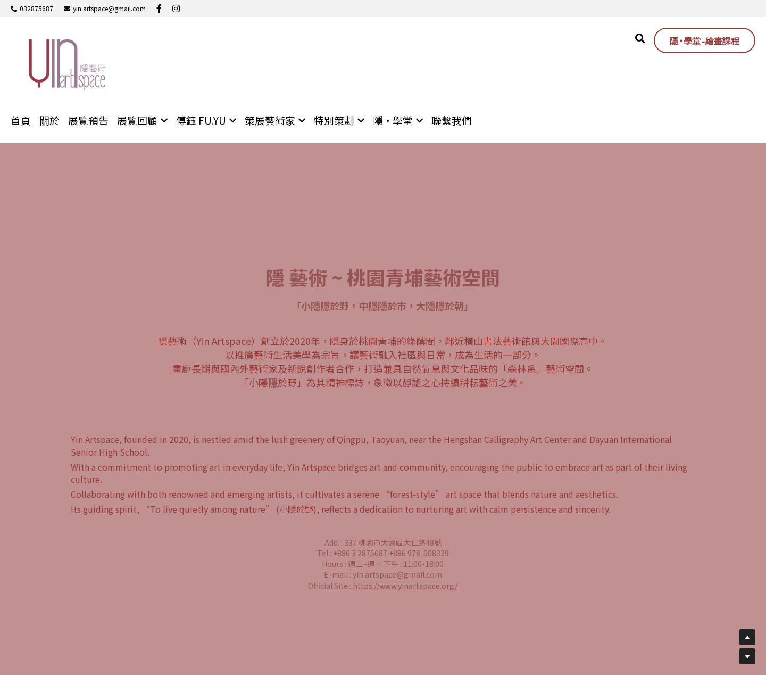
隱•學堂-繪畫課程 (704, 40)
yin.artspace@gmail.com (397, 574)
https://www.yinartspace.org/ (405, 585)
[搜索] (640, 38)
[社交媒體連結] (159, 8)
